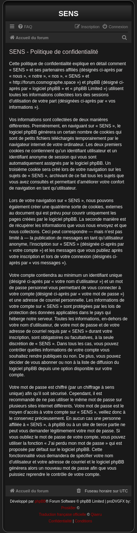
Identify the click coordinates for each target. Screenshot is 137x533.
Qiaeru (96, 514)
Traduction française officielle (62, 514)
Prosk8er (68, 508)
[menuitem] (25, 26)
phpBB (40, 501)
